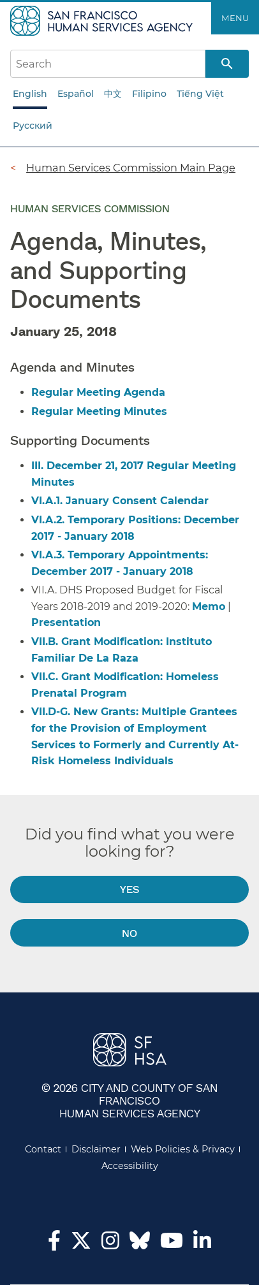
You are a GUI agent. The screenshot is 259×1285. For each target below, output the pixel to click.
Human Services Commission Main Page (130, 167)
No (129, 933)
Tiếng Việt (200, 93)
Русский (32, 125)
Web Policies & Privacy (183, 1149)
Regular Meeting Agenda (98, 392)
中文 (113, 93)
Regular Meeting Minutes (99, 411)
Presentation (66, 622)
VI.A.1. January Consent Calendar (120, 501)
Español (75, 93)
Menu (235, 18)
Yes (129, 889)
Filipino (149, 93)
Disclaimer (96, 1149)
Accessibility (129, 1166)
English (30, 93)
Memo (208, 606)
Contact (43, 1149)
